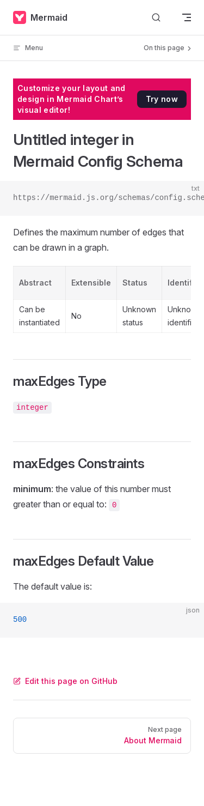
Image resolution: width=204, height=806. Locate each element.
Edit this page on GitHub (65, 681)
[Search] (156, 18)
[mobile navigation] (187, 17)
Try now (162, 99)
